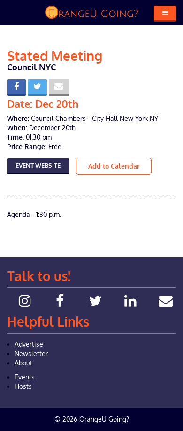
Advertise (29, 344)
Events (25, 377)
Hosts (23, 386)
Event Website (38, 165)
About (23, 363)
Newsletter (31, 353)
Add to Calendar (113, 166)
